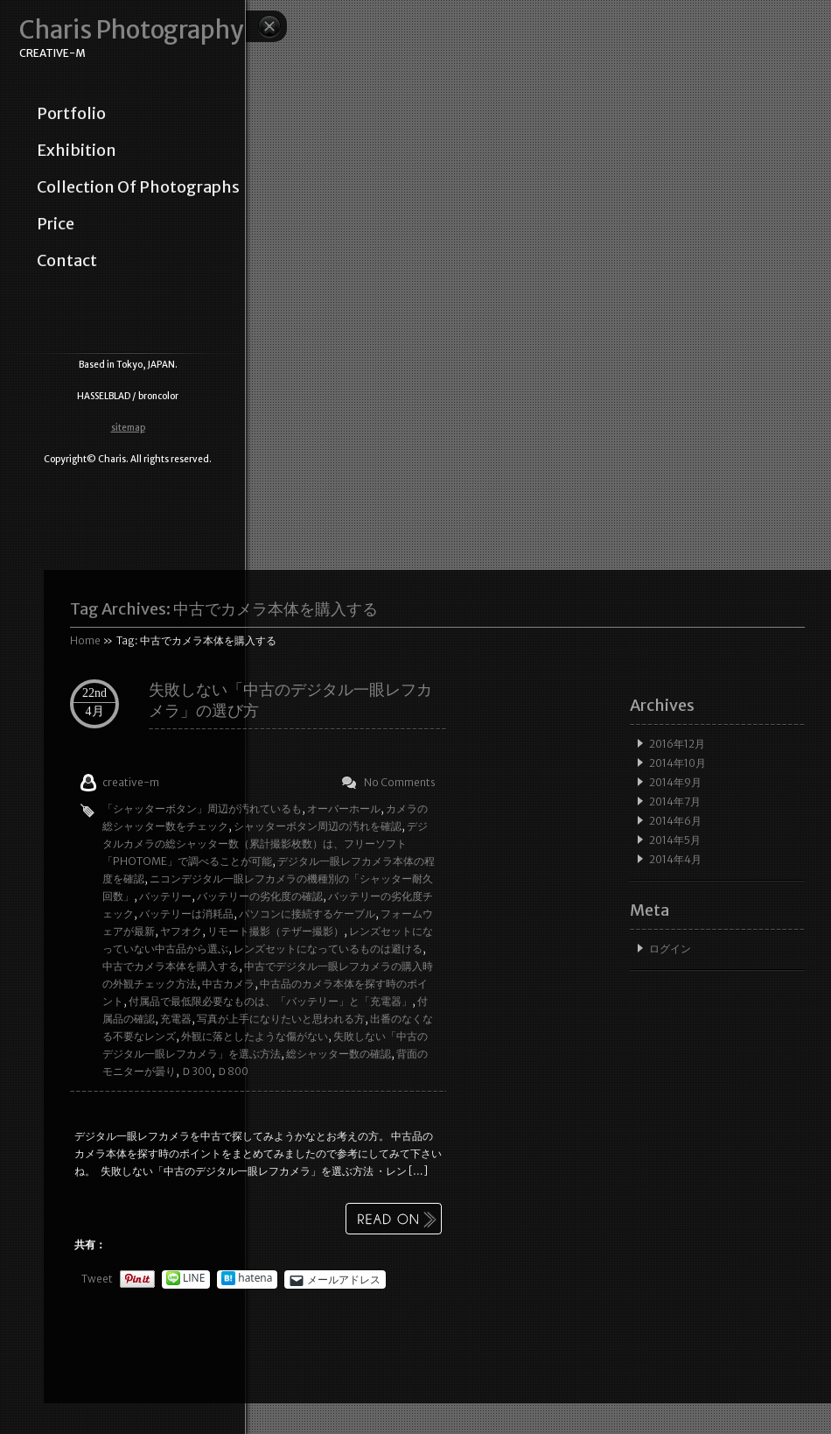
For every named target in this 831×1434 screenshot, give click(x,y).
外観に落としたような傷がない (254, 1036)
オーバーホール (344, 808)
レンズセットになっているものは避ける (328, 948)
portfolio (71, 113)
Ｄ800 (232, 1071)
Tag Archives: (224, 609)
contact (67, 261)
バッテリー (165, 896)
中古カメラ (228, 983)
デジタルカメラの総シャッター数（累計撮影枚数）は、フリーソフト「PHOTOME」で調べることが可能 (265, 843)
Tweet (97, 1278)
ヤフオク (181, 931)
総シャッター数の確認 (338, 1053)
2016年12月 (677, 743)
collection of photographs (138, 187)
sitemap (128, 427)
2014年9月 (675, 782)
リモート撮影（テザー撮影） (275, 931)
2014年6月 (675, 820)
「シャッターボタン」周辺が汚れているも (202, 808)
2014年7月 (675, 801)
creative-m (130, 782)
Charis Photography (131, 30)
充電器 (176, 1018)
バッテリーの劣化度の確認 (260, 896)
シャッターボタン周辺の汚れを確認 (318, 826)
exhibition (76, 150)
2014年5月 (675, 840)
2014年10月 (677, 763)
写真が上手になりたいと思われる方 (281, 1018)
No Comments (400, 782)
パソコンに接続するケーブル (307, 913)
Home (85, 640)
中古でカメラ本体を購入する (170, 966)
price (55, 224)
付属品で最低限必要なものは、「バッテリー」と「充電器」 (270, 1001)
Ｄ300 (196, 1071)
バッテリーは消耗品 (186, 913)
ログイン (670, 948)
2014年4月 (675, 859)
